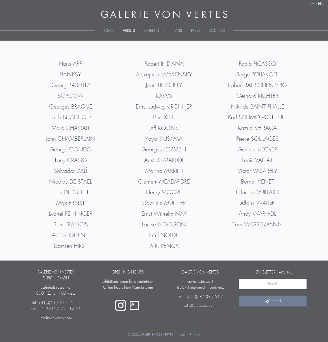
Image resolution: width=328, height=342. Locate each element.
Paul (164, 117)
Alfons (257, 203)
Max (70, 203)
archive (285, 272)
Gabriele (164, 203)
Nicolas (70, 182)
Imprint (181, 335)
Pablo (257, 64)
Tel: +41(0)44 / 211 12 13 (55, 303)
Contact (218, 31)
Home (108, 31)
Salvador (70, 171)
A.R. (164, 246)
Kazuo (257, 128)
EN (320, 4)
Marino (164, 171)
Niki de (257, 107)
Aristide (164, 160)
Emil (164, 235)
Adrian (70, 235)
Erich (70, 117)
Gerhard (257, 96)
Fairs (177, 31)
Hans (70, 64)
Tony (70, 160)
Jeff (164, 128)
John (70, 139)
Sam (70, 225)
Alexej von (164, 75)
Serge (257, 75)
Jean (71, 192)
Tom (258, 225)
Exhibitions (154, 31)
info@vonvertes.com (56, 318)
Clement (164, 182)
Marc (70, 128)
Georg (70, 85)
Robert (164, 64)
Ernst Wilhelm (164, 214)
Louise (164, 225)
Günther (257, 150)
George (70, 150)
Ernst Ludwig (164, 107)
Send (272, 301)
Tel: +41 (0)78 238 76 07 (200, 297)
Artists (129, 31)
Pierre (257, 139)
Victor (257, 171)
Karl (257, 117)
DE (312, 4)
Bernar (257, 182)
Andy (257, 214)
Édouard (257, 192)
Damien (70, 246)
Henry (164, 192)
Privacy (195, 335)
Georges (70, 107)
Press (195, 31)
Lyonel (70, 214)
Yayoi (164, 139)
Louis (257, 160)
